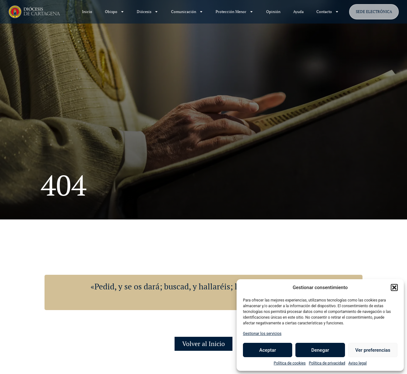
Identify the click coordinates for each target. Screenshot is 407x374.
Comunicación (187, 12)
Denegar (320, 350)
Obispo (114, 12)
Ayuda (298, 11)
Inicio (87, 11)
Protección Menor (234, 12)
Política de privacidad (327, 363)
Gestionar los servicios (262, 333)
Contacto (327, 12)
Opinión (273, 11)
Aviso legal (357, 363)
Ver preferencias (372, 350)
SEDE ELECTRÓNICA (374, 11)
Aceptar (267, 350)
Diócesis (147, 12)
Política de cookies (290, 363)
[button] (394, 287)
